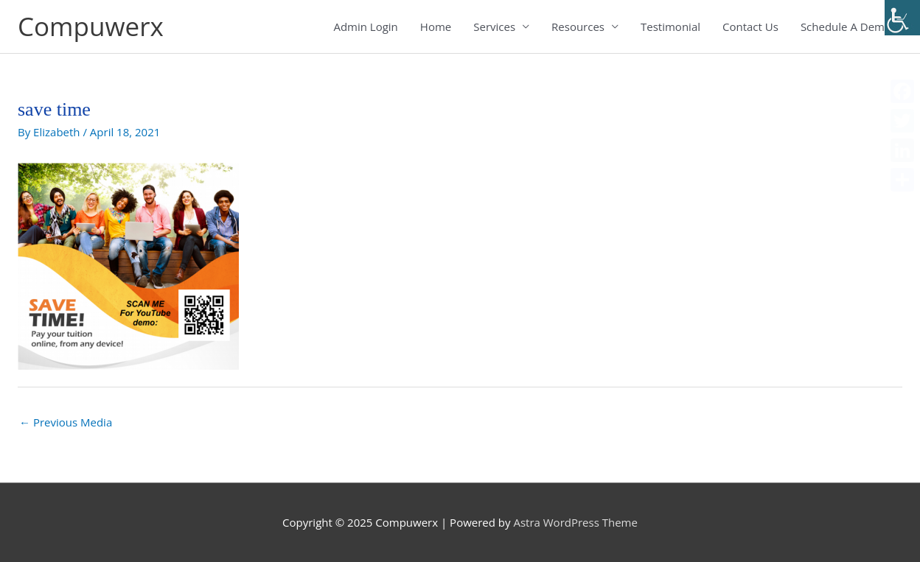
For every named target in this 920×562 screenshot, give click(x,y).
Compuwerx (91, 26)
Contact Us (750, 26)
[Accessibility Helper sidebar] (902, 17)
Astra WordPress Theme (575, 522)
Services (494, 26)
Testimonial (670, 26)
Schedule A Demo (846, 26)
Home (435, 26)
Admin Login (365, 26)
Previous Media (65, 422)
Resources (577, 26)
